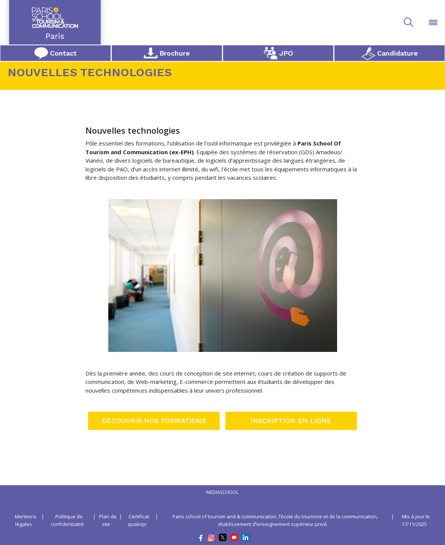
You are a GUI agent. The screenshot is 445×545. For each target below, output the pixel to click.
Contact (55, 53)
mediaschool (222, 492)
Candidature (389, 53)
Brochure (167, 53)
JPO (278, 53)
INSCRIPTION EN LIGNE (291, 421)
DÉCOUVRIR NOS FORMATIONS (154, 421)
